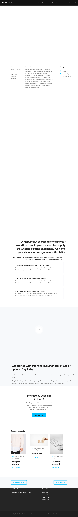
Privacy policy (64, 514)
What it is (42, 3)
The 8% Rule (6, 3)
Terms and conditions (53, 514)
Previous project (20, 482)
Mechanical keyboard (56, 462)
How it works (63, 3)
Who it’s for (73, 3)
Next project (59, 482)
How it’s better (52, 3)
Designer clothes (16, 462)
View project (16, 468)
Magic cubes (37, 453)
